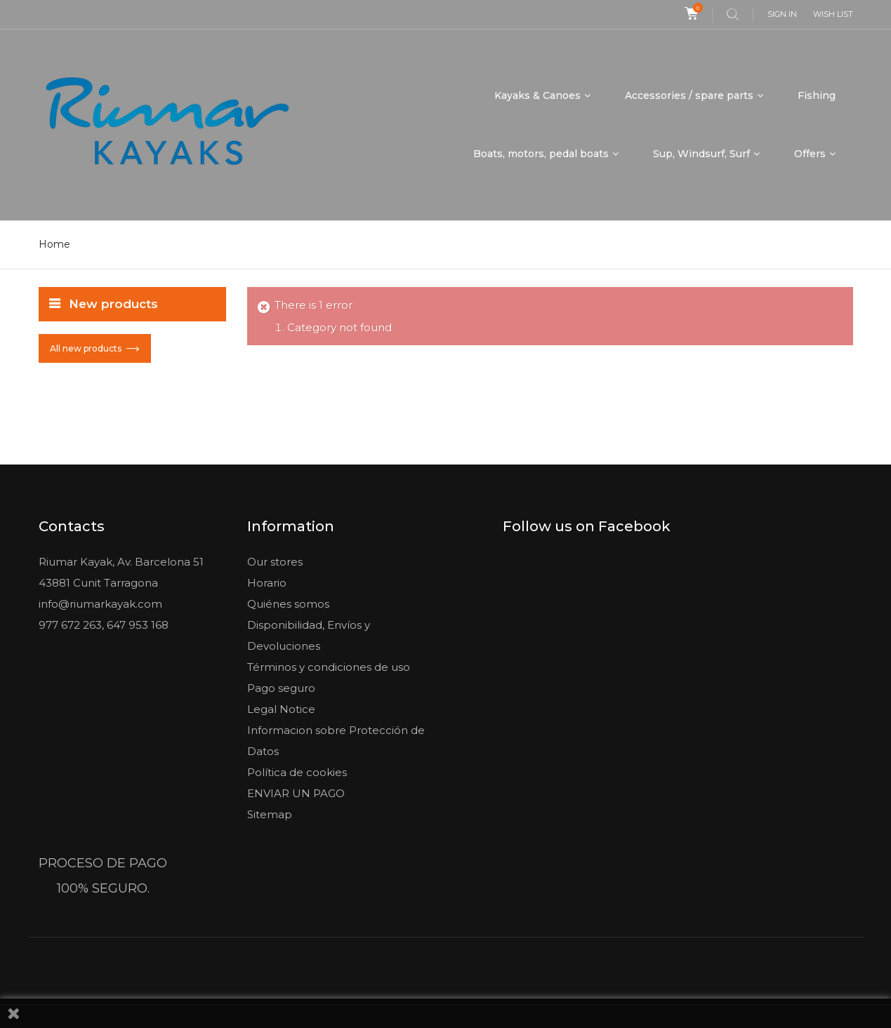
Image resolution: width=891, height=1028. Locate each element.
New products (113, 304)
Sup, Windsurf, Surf (701, 153)
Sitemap (269, 814)
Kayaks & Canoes (537, 95)
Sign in (782, 14)
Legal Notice (281, 709)
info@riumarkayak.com (100, 603)
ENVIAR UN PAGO (296, 793)
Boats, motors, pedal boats (541, 153)
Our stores (275, 561)
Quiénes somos (288, 603)
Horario (266, 582)
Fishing (817, 95)
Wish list (833, 14)
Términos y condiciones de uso (328, 667)
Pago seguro (281, 688)
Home (54, 244)
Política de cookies (297, 772)
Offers (810, 153)
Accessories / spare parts (689, 95)
